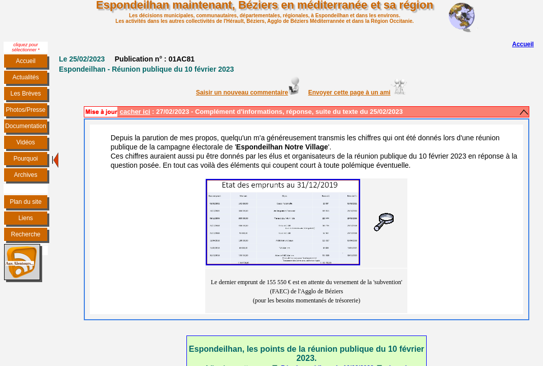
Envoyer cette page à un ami (349, 92)
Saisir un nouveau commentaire (247, 92)
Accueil (523, 44)
